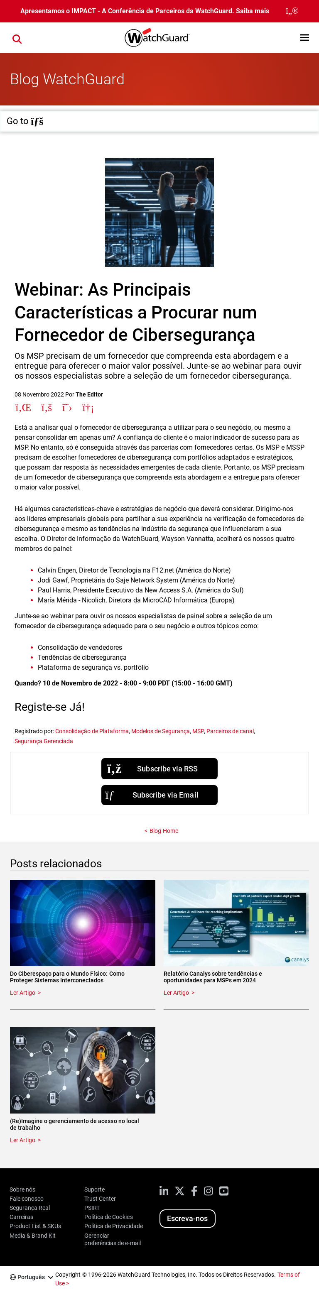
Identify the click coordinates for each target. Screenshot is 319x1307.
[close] (292, 11)
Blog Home (164, 830)
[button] (304, 37)
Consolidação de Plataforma (92, 731)
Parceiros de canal (230, 731)
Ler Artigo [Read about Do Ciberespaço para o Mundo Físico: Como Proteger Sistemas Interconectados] (22, 992)
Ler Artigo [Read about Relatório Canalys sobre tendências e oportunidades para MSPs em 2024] (176, 992)
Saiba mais (252, 11)
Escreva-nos (187, 1218)
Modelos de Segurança (160, 731)
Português (31, 1277)
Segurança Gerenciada (44, 741)
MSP (198, 731)
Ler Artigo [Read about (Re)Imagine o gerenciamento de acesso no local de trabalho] (22, 1140)
